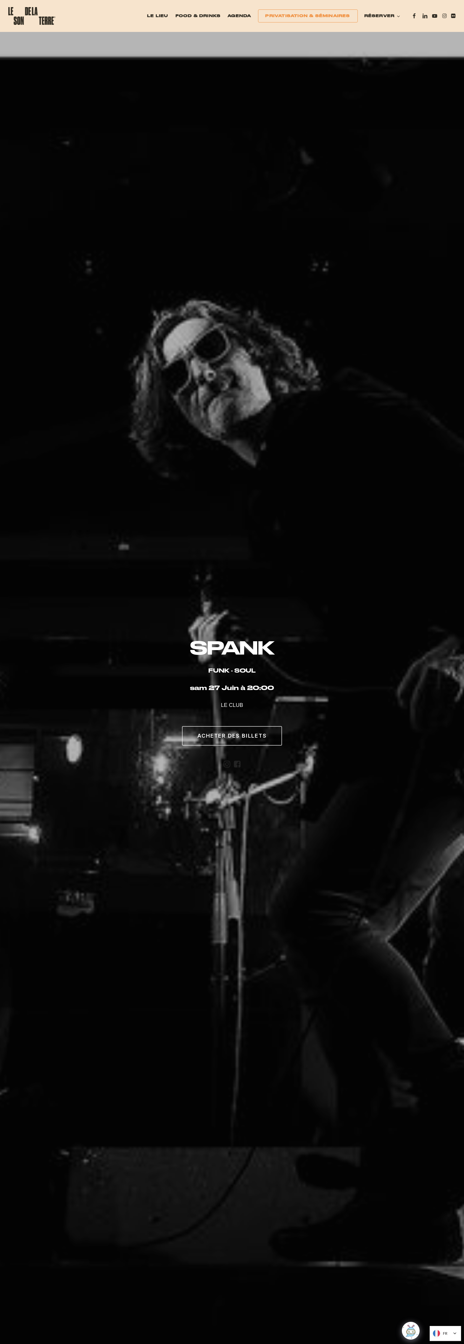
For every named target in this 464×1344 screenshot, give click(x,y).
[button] (232, 736)
